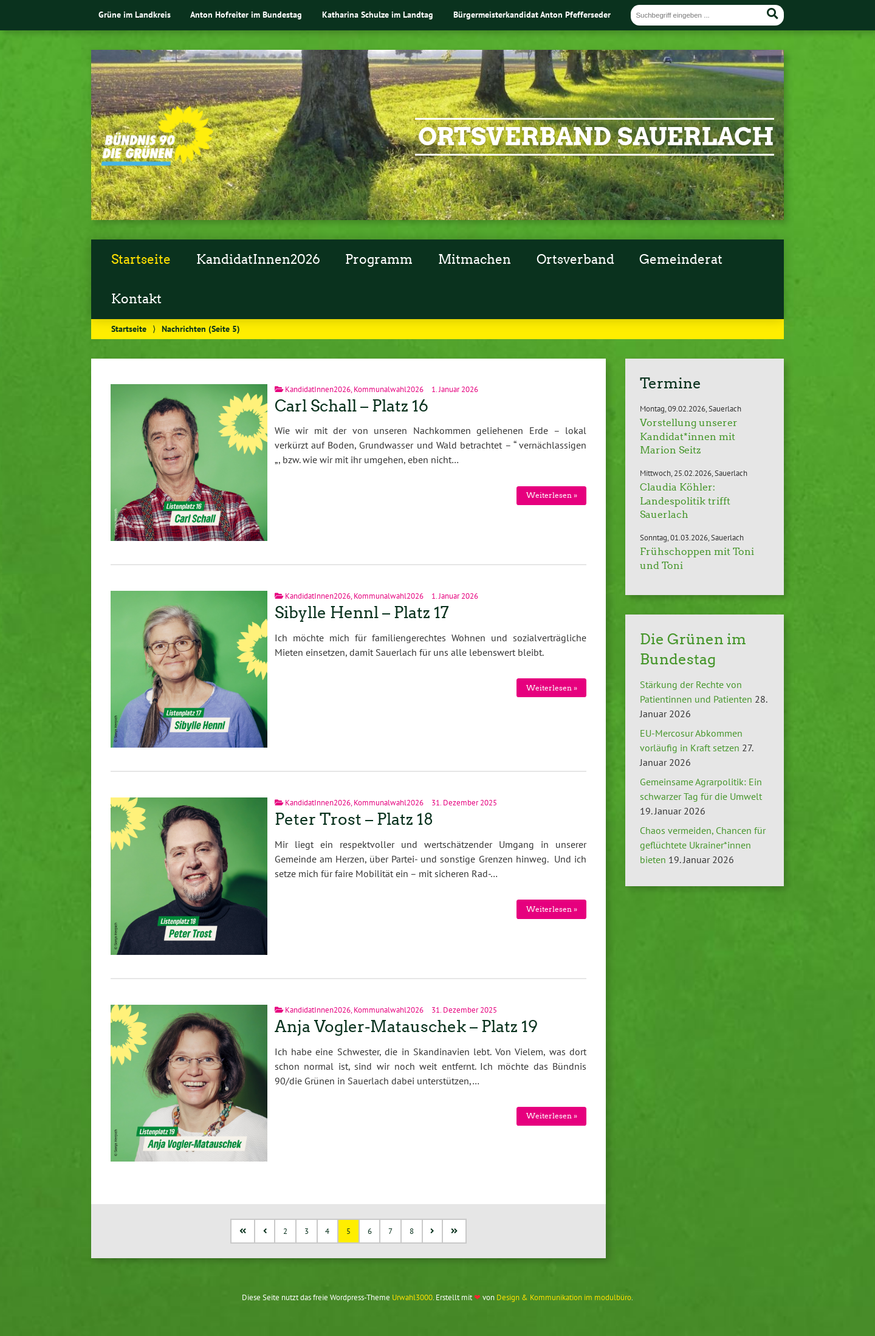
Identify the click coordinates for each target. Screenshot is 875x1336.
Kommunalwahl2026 (389, 389)
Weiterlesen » (551, 495)
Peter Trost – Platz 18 (354, 819)
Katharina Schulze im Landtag (377, 14)
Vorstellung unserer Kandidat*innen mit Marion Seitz (689, 436)
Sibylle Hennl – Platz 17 (362, 612)
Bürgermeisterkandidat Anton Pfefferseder (532, 14)
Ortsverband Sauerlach (596, 136)
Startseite (141, 259)
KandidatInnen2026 (258, 259)
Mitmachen (474, 259)
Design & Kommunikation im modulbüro (563, 1297)
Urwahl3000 (412, 1297)
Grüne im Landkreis (134, 14)
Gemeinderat (680, 259)
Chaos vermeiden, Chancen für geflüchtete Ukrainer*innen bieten (703, 845)
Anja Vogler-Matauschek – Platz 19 (406, 1026)
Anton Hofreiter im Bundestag (246, 14)
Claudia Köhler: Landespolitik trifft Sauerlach (685, 500)
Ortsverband (575, 259)
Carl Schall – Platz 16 (351, 406)
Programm (379, 259)
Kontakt (136, 299)
